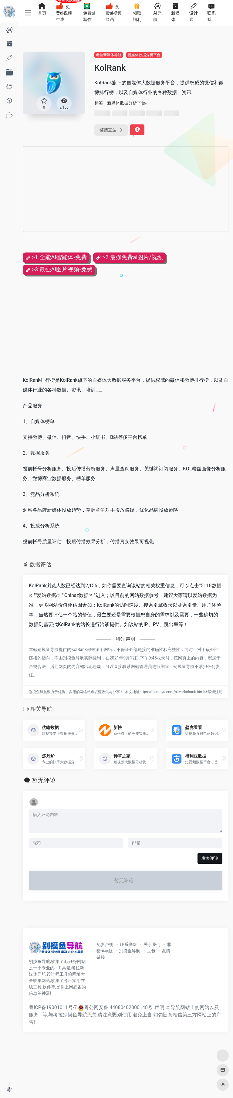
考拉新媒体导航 (108, 55)
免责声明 (104, 944)
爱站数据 (46, 595)
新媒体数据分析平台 (144, 55)
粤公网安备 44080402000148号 (118, 1007)
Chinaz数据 (76, 595)
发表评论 (209, 858)
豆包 (151, 950)
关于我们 (152, 944)
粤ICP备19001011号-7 (53, 1007)
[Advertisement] (101, 189)
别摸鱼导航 (129, 950)
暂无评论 (44, 780)
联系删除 (128, 944)
